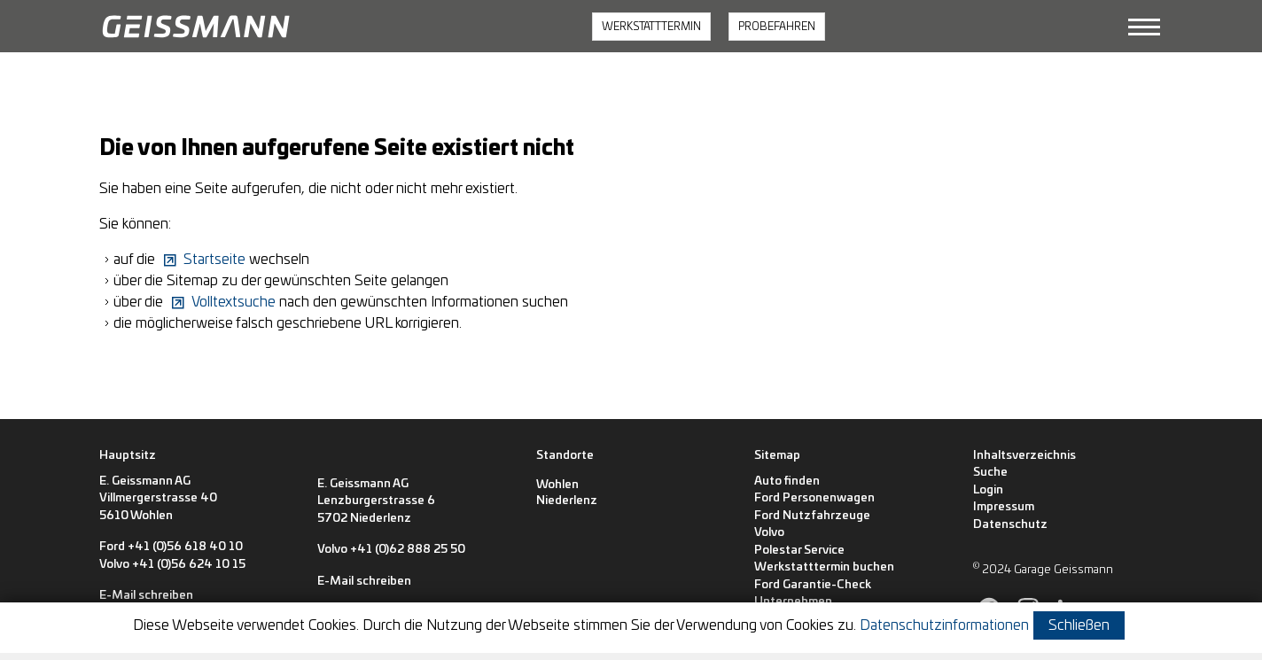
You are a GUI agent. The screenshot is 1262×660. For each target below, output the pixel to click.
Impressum (1003, 507)
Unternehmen (793, 602)
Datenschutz (1010, 525)
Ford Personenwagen (814, 498)
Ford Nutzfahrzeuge (812, 516)
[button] (1144, 26)
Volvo (769, 533)
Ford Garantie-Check (812, 585)
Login (988, 490)
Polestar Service (799, 550)
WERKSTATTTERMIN (651, 26)
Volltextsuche (233, 302)
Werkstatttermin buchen (824, 567)
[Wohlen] (557, 485)
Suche (990, 472)
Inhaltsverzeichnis (1024, 456)
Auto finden (787, 481)
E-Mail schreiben (146, 596)
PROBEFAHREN (776, 26)
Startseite (214, 259)
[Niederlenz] (566, 501)
